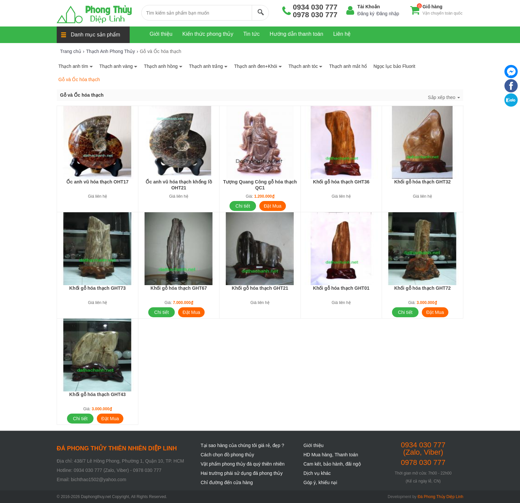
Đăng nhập (387, 13)
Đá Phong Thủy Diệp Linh (440, 496)
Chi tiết (242, 206)
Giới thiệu (313, 445)
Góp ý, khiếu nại (320, 482)
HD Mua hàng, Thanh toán (330, 454)
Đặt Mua (272, 206)
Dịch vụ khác (317, 473)
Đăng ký (366, 13)
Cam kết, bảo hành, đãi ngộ (332, 464)
